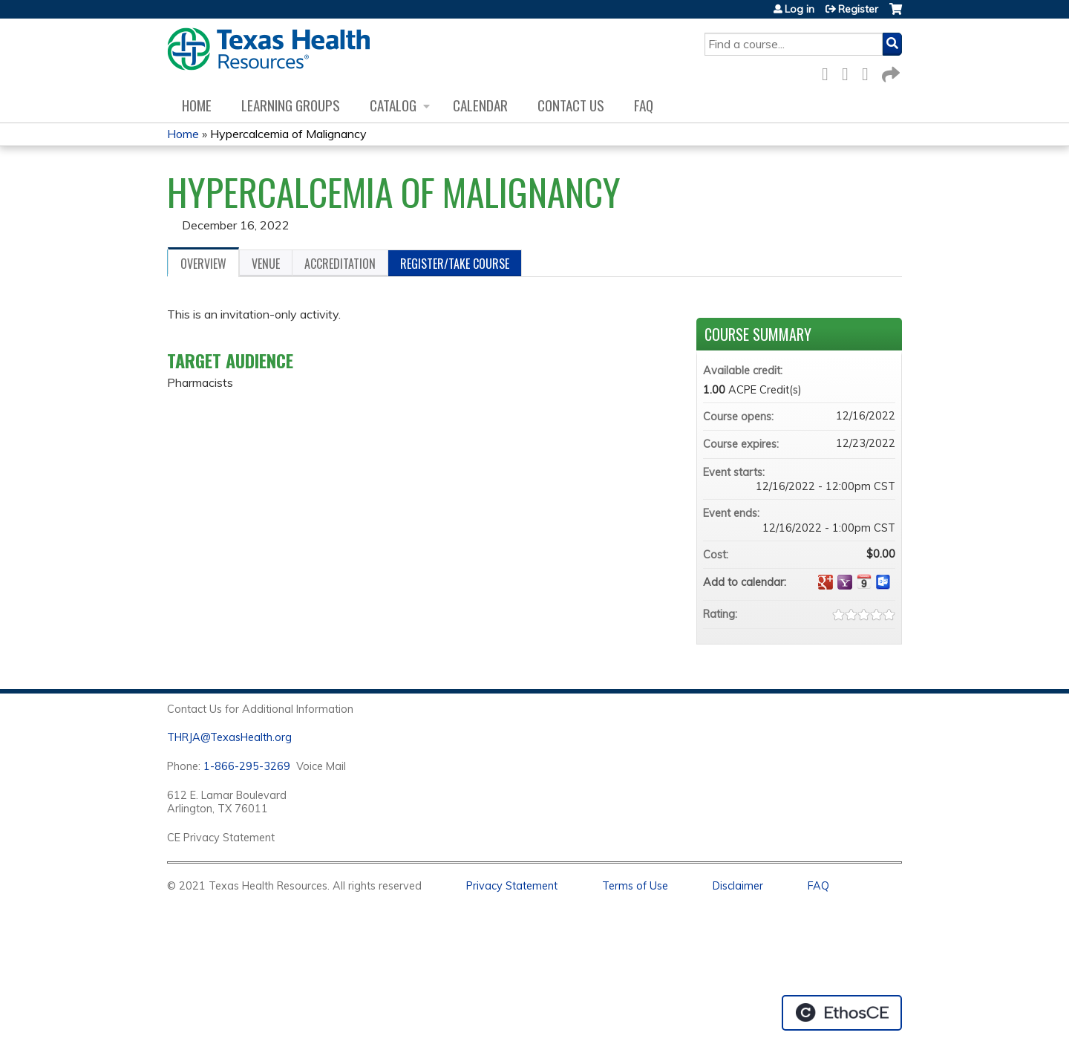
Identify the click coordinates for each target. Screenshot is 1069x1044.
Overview (203, 264)
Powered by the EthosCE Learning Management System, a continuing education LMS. (842, 1013)
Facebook (829, 71)
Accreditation (340, 264)
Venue (266, 264)
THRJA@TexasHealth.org (229, 737)
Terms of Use (635, 886)
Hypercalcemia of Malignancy (288, 133)
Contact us (570, 105)
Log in (799, 9)
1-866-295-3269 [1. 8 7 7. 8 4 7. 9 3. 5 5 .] (246, 766)
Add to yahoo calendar (844, 582)
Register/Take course (454, 264)
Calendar (480, 105)
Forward (889, 71)
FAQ (643, 105)
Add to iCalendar (864, 581)
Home (197, 105)
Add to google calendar (825, 582)
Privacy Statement (512, 886)
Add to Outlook (883, 582)
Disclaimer (738, 886)
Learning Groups (290, 105)
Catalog (393, 105)
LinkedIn (869, 71)
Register (858, 9)
